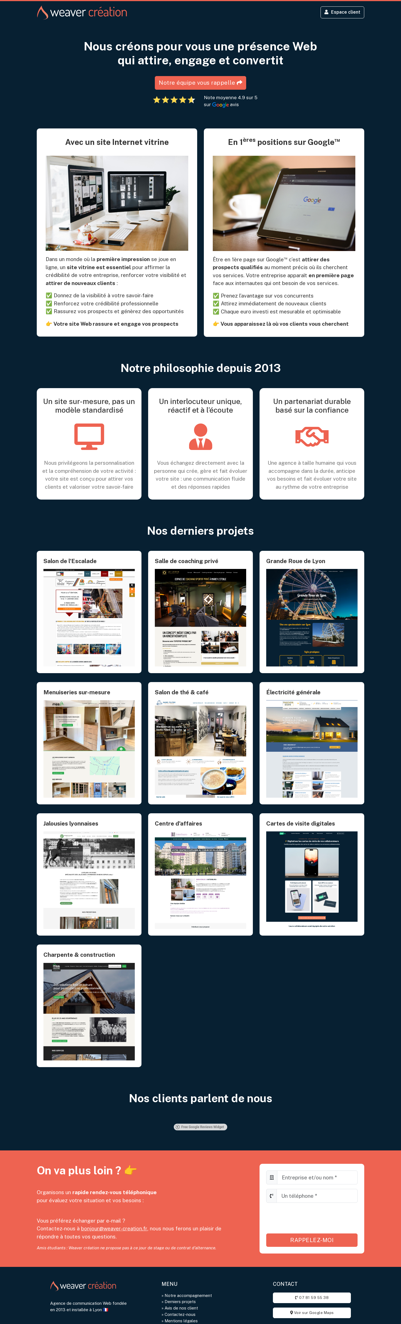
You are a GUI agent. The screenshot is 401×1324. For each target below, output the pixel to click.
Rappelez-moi (312, 1241)
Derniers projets (181, 1303)
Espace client (341, 13)
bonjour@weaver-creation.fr (114, 1230)
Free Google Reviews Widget (199, 1128)
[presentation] (308, 1220)
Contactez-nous (180, 1316)
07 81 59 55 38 (312, 1300)
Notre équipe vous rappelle (200, 84)
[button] (36, 1119)
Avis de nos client (182, 1310)
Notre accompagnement (188, 1297)
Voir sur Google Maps (312, 1315)
